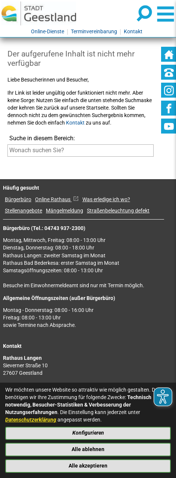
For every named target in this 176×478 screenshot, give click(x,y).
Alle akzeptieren (88, 466)
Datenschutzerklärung (30, 420)
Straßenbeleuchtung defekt (118, 211)
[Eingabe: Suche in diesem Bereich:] (80, 150)
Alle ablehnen (88, 449)
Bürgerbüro (18, 199)
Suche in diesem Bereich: (42, 138)
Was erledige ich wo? (106, 199)
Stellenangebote (23, 211)
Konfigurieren (88, 433)
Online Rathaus (57, 199)
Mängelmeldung (64, 211)
